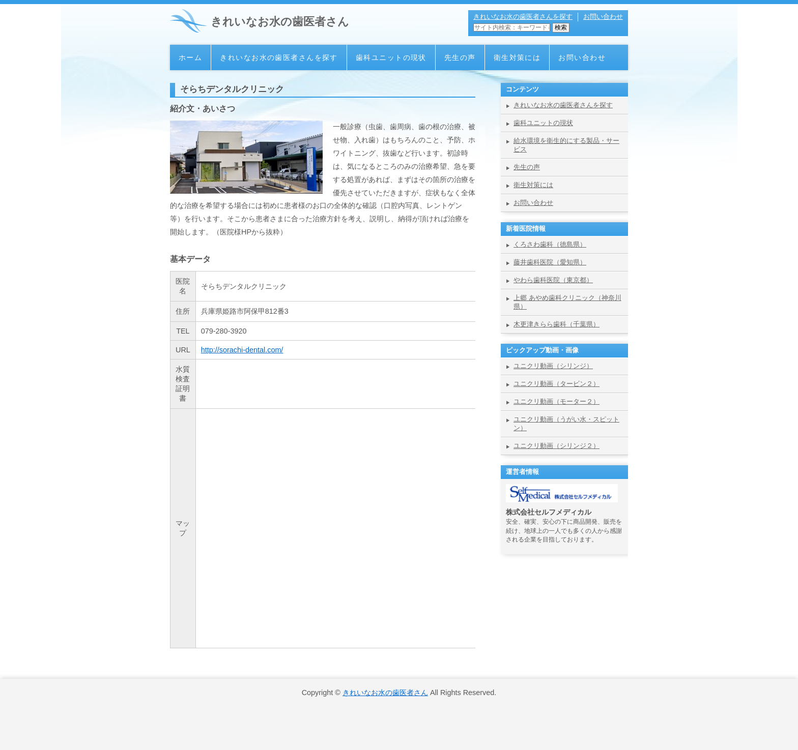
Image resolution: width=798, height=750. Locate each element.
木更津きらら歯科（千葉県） (557, 324)
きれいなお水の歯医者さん (280, 21)
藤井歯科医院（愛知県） (550, 262)
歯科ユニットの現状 (391, 57)
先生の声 (460, 57)
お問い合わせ (603, 16)
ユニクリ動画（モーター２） (557, 401)
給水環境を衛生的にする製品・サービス (566, 145)
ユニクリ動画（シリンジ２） (557, 445)
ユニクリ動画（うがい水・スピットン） (566, 423)
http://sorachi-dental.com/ (242, 350)
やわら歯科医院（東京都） (553, 280)
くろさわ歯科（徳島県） (550, 244)
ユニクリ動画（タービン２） (557, 383)
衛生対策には (517, 57)
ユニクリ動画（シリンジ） (553, 366)
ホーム (190, 57)
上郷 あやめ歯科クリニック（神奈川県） (567, 302)
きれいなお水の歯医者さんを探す (523, 16)
